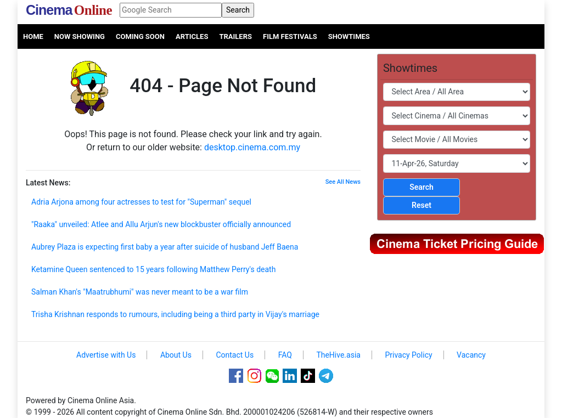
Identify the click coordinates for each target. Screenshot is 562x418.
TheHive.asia (338, 355)
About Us (176, 355)
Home (33, 36)
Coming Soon (140, 36)
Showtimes (349, 36)
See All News (343, 181)
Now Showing (79, 36)
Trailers (235, 36)
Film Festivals (290, 36)
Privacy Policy (408, 355)
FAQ (285, 355)
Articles (192, 36)
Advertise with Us (106, 355)
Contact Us (235, 355)
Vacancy (471, 355)
